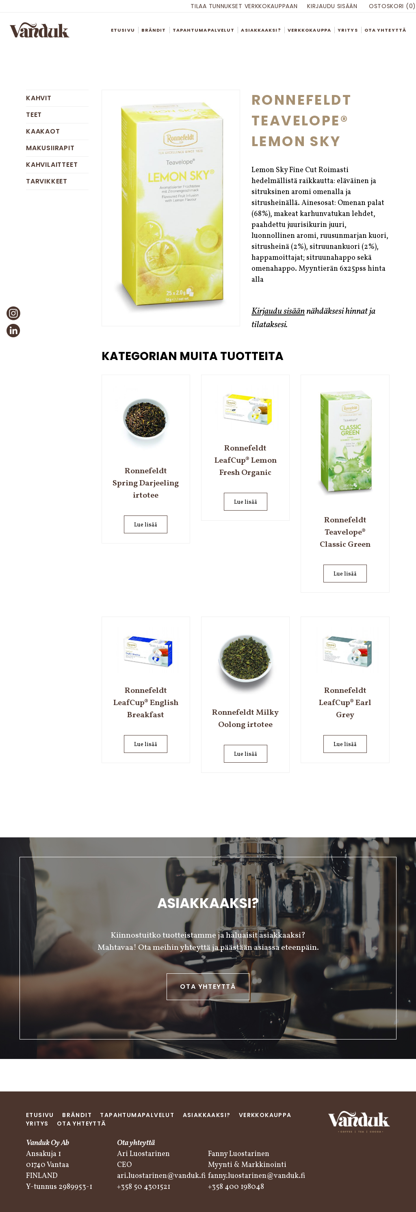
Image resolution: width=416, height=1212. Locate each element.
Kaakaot (43, 131)
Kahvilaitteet (52, 164)
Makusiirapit (50, 148)
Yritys (348, 30)
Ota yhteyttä (385, 30)
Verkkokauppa (309, 30)
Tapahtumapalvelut (204, 30)
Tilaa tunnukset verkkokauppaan (244, 6)
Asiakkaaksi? (261, 30)
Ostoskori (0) (392, 6)
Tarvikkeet (46, 181)
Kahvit (39, 98)
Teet (34, 114)
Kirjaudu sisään (332, 6)
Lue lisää (145, 525)
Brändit (153, 30)
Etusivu (123, 30)
